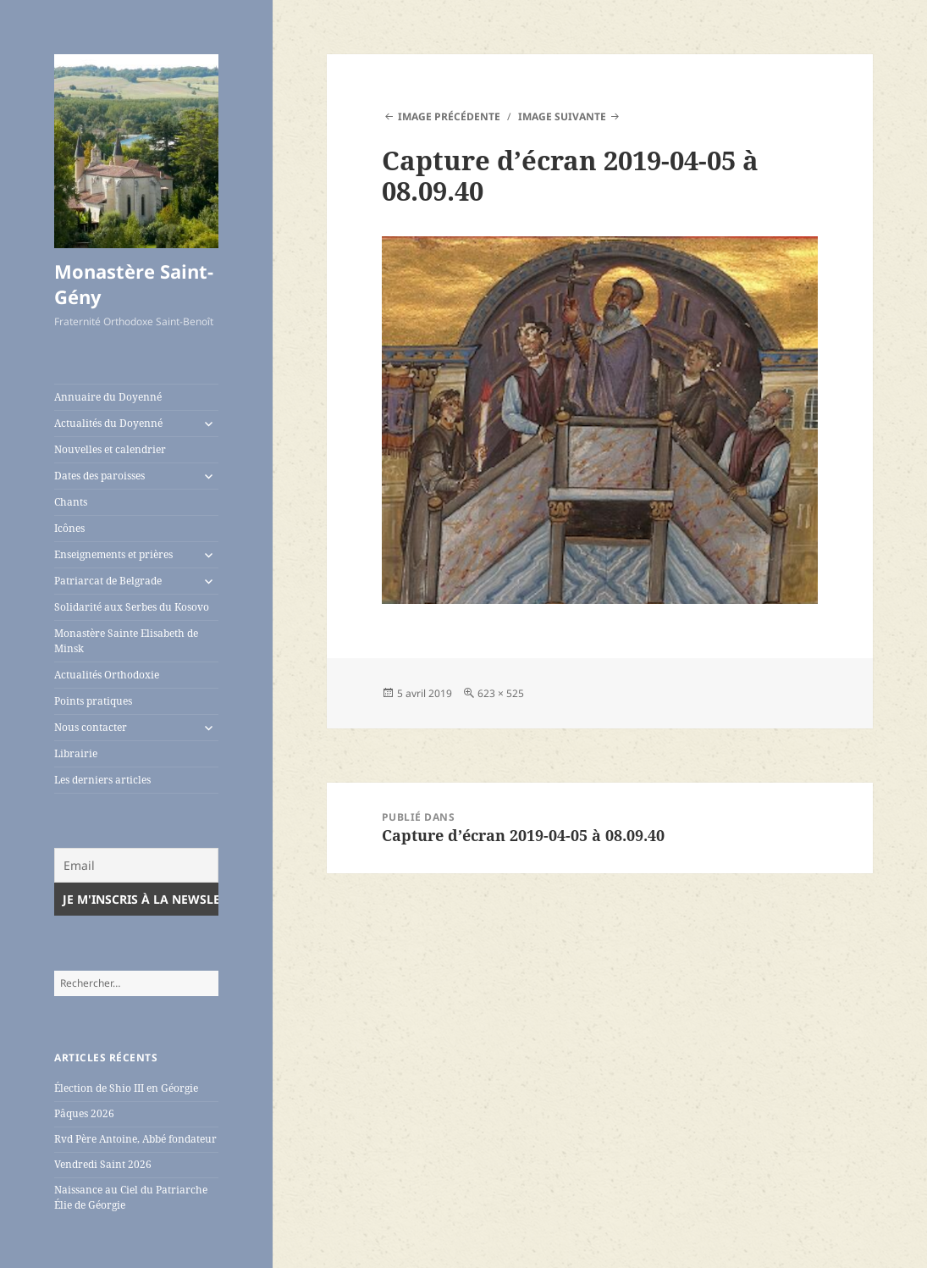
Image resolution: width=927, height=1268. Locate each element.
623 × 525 (500, 693)
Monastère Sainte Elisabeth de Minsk (126, 641)
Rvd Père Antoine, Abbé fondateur (135, 1139)
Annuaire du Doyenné (108, 397)
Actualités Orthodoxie (106, 674)
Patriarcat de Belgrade (108, 580)
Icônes (69, 528)
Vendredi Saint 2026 (103, 1164)
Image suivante (562, 116)
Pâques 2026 (84, 1113)
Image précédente (449, 116)
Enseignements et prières (113, 554)
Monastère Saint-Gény (133, 283)
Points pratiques (93, 701)
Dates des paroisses (99, 475)
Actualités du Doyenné (108, 423)
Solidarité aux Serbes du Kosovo (131, 607)
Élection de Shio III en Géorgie (126, 1088)
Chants (70, 502)
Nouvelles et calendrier (110, 449)
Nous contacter (90, 727)
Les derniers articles (102, 779)
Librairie (75, 753)
